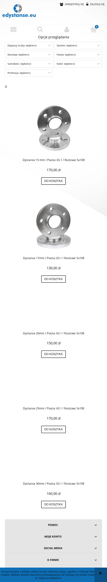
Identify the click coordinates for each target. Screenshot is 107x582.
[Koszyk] (93, 29)
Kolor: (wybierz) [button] (66, 63)
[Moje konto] (67, 29)
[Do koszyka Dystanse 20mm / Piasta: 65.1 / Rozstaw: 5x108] (53, 354)
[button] (13, 29)
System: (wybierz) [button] (67, 45)
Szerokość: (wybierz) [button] (19, 63)
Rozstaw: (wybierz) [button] (18, 54)
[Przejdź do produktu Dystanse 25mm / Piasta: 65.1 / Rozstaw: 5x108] (53, 388)
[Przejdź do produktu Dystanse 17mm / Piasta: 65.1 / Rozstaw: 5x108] (53, 226)
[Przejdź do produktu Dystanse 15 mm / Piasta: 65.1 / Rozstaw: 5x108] (53, 128)
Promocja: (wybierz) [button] (19, 73)
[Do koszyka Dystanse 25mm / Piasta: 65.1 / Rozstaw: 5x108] (53, 429)
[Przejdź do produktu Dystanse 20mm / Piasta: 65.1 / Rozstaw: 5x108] (53, 313)
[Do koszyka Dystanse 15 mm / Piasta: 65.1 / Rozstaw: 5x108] (53, 181)
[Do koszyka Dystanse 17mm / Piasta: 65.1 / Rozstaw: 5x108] (53, 279)
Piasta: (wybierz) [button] (66, 54)
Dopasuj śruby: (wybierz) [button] (22, 45)
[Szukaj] (40, 29)
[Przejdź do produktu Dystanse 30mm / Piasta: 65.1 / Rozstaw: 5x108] (53, 463)
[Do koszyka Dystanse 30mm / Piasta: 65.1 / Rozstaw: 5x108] (53, 504)
